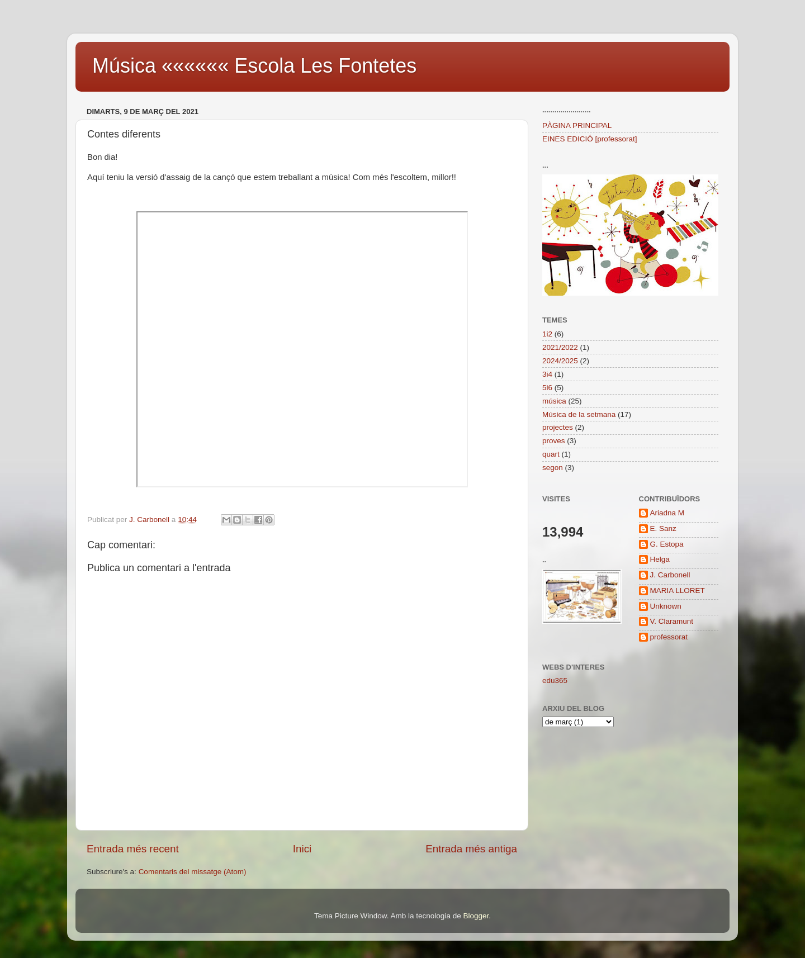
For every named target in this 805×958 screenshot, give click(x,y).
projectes (557, 427)
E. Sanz (663, 528)
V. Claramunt (672, 621)
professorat (669, 637)
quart (551, 454)
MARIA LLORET (677, 590)
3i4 (547, 374)
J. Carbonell (670, 575)
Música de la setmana (578, 414)
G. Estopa (667, 544)
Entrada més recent (133, 849)
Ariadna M (667, 513)
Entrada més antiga (471, 849)
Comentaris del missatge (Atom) (193, 871)
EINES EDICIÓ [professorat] (589, 139)
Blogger (476, 916)
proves (553, 441)
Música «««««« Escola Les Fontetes (254, 65)
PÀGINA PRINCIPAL (577, 125)
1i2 (547, 334)
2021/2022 (560, 347)
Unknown (665, 606)
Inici (302, 849)
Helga (660, 559)
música (554, 401)
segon (552, 467)
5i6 (547, 387)
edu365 (554, 680)
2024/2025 (560, 361)
